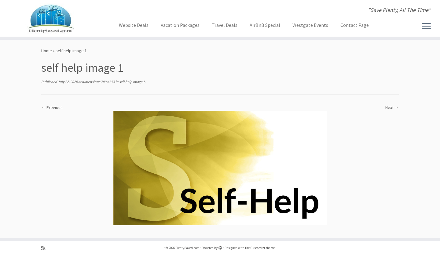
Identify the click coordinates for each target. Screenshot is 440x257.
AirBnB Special (265, 25)
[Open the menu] (426, 26)
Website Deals (133, 25)
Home (46, 50)
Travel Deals (224, 25)
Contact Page (354, 25)
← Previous (52, 107)
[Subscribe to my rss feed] (45, 248)
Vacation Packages (180, 25)
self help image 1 (132, 81)
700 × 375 (107, 81)
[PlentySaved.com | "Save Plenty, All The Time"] (50, 18)
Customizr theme (262, 248)
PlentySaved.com (187, 248)
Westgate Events (310, 25)
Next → (392, 107)
